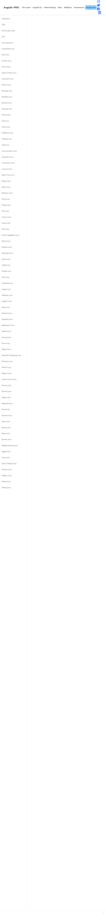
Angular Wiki (11, 7)
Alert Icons (5, 55)
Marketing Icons (7, 319)
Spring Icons (6, 427)
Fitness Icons (6, 223)
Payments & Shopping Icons (11, 355)
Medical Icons (6, 331)
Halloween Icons (7, 253)
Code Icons (6, 145)
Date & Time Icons (8, 175)
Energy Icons (6, 205)
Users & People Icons (9, 463)
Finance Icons (6, 217)
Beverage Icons (7, 91)
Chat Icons (5, 121)
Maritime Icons (7, 313)
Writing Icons (6, 487)
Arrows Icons (6, 67)
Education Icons (7, 193)
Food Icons (5, 229)
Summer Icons (7, 439)
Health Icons (6, 265)
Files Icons (5, 211)
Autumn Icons (6, 85)
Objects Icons (6, 349)
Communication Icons (9, 151)
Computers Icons (7, 157)
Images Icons (6, 289)
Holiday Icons (6, 271)
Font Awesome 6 (7, 43)
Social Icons (6, 409)
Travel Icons (6, 457)
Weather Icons (7, 475)
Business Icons (7, 103)
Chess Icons (6, 127)
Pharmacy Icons (7, 361)
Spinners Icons (7, 415)
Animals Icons (6, 61)
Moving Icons (6, 337)
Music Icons (6, 343)
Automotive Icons (8, 79)
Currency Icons (7, 169)
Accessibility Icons (8, 49)
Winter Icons (6, 481)
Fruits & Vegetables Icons (10, 235)
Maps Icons (6, 307)
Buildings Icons (7, 97)
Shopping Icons (7, 403)
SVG (3, 37)
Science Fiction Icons (9, 379)
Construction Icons (8, 163)
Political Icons (6, 367)
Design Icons (6, 181)
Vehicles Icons (7, 469)
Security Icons (6, 391)
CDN (3, 24)
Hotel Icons (6, 277)
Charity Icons (6, 115)
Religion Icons (6, 373)
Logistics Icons (7, 301)
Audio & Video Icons (9, 73)
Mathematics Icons (8, 325)
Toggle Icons (6, 451)
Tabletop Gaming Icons (10, 445)
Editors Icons (6, 187)
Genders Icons (7, 247)
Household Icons (7, 283)
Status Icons (6, 433)
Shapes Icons (6, 397)
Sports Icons (6, 421)
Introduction (6, 19)
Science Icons (6, 385)
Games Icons (6, 241)
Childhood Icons (7, 133)
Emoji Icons (6, 199)
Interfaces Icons (7, 295)
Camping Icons (7, 109)
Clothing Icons (7, 139)
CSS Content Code (8, 31)
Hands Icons (6, 259)
